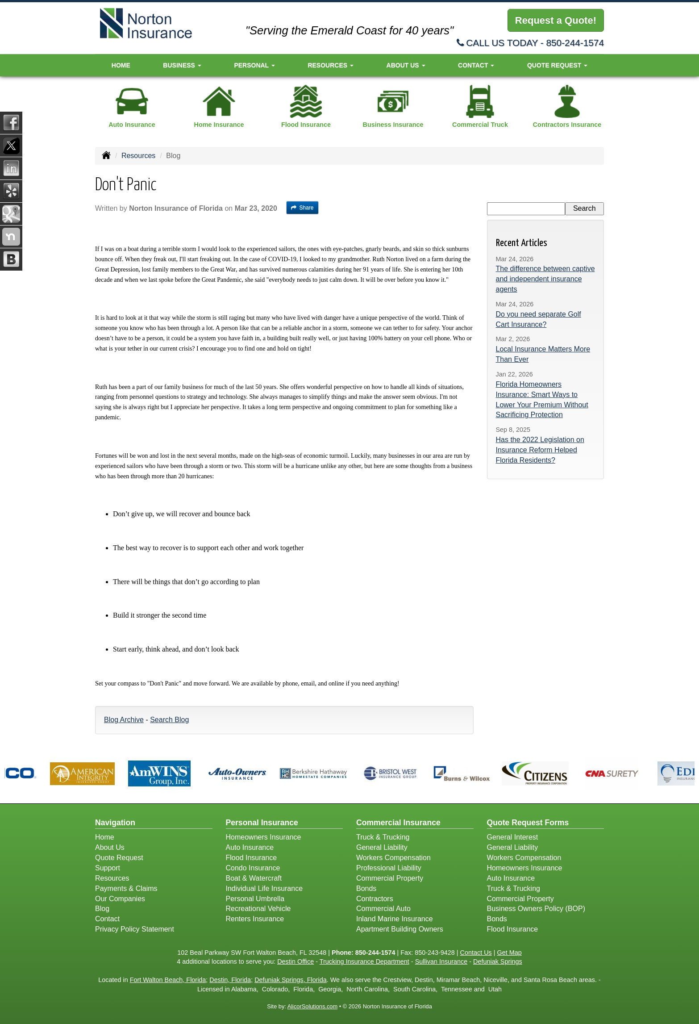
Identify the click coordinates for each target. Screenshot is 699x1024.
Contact (107, 919)
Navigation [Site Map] (115, 822)
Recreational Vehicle (258, 908)
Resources (138, 155)
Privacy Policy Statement (134, 929)
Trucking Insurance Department (364, 961)
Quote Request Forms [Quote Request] (528, 822)
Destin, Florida (230, 979)
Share (302, 208)
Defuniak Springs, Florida (290, 979)
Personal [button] (254, 65)
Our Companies (120, 899)
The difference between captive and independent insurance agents (545, 279)
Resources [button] (331, 65)
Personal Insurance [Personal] (262, 822)
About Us (110, 847)
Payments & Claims (126, 888)
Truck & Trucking (382, 837)
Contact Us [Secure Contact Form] (476, 952)
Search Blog (169, 719)
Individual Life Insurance (264, 888)
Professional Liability (388, 868)
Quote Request (119, 857)
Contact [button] (476, 65)
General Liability (382, 847)
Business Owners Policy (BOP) (536, 908)
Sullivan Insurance (441, 961)
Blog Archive (124, 719)
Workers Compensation (393, 857)
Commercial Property (389, 878)
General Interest (512, 837)
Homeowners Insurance (263, 837)
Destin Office (295, 961)
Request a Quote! (555, 20)
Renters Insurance (255, 919)
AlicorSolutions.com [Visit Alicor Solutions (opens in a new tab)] (312, 1006)
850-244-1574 (575, 43)
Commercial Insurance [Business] (398, 822)
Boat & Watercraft (254, 878)
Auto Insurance (250, 847)
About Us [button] (406, 65)
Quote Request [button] (557, 65)
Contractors (374, 899)
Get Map (509, 952)
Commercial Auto (383, 908)
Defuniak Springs (497, 961)
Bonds (366, 888)
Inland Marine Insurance (394, 919)
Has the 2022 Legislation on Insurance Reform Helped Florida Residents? (540, 450)
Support (107, 868)
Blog (102, 908)
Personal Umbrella (255, 899)
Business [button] (182, 65)
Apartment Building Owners (399, 929)
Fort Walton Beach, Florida (168, 979)
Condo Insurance (253, 868)
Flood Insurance (251, 857)
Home (121, 65)
